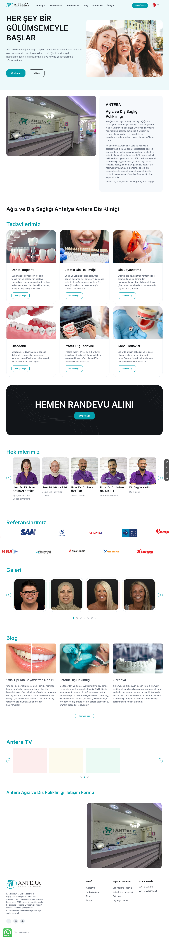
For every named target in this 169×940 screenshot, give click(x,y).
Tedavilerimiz (92, 892)
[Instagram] (15, 921)
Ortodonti (117, 896)
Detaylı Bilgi (20, 295)
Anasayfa (40, 5)
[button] (73, 618)
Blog (85, 5)
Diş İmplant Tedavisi (123, 887)
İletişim (110, 5)
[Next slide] (160, 478)
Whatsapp (16, 73)
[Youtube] (22, 921)
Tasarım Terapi (36, 932)
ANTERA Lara (146, 886)
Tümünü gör (84, 716)
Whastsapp (84, 415)
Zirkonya (119, 680)
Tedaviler (71, 5)
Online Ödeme (140, 5)
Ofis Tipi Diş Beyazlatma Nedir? (30, 680)
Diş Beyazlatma (120, 900)
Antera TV (97, 5)
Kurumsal (55, 5)
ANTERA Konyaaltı (148, 891)
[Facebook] (8, 921)
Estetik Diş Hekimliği (75, 680)
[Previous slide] (8, 478)
